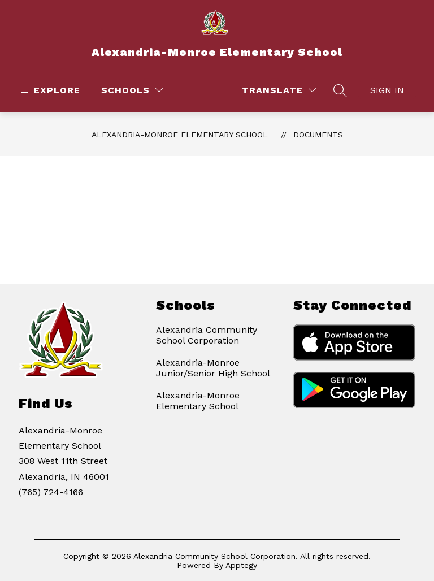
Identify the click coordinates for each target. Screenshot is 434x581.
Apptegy (241, 565)
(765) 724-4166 (51, 492)
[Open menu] (49, 90)
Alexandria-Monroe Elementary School (180, 134)
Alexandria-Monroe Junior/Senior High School (213, 368)
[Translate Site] (279, 90)
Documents (318, 134)
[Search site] (340, 90)
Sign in (387, 90)
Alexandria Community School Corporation (206, 335)
